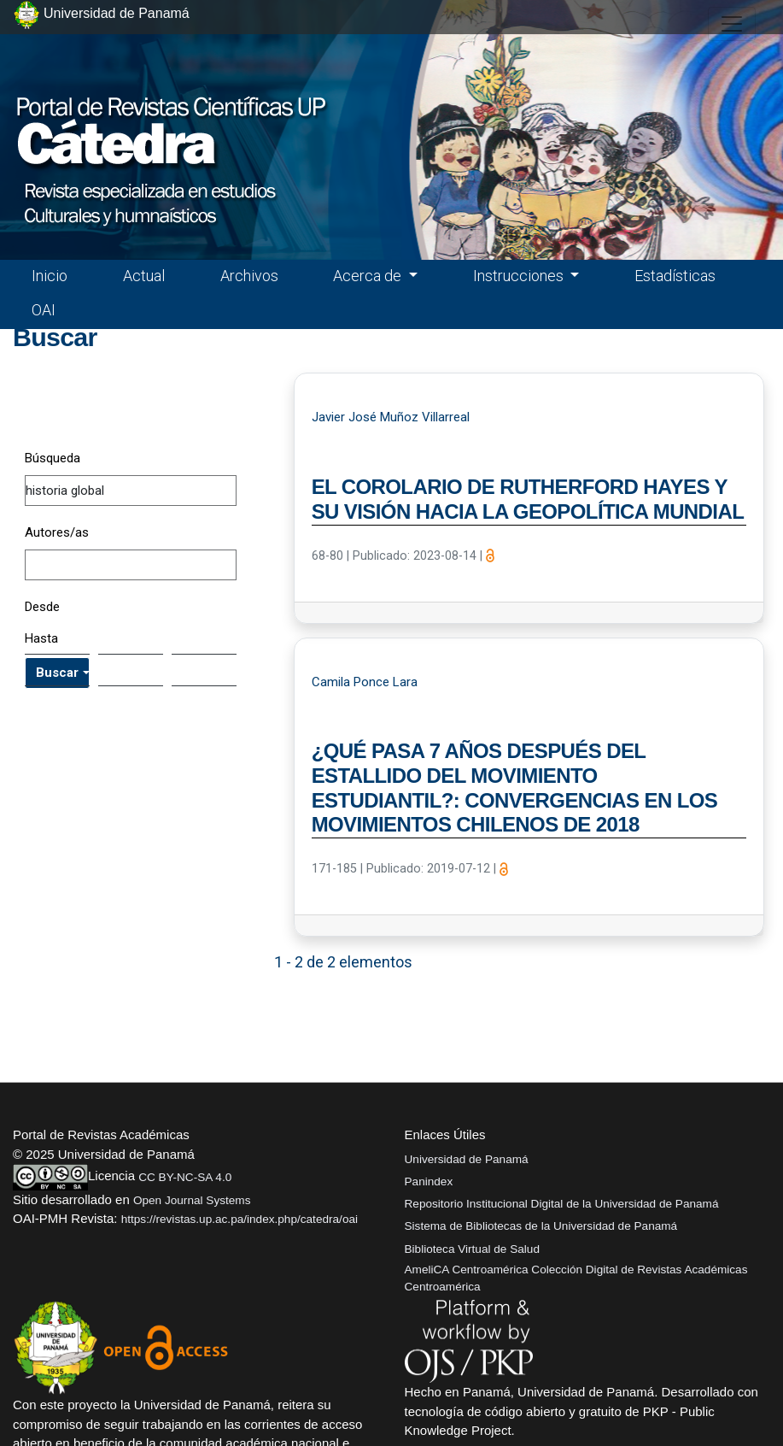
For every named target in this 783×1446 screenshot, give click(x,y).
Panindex (429, 1181)
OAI (44, 310)
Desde (42, 606)
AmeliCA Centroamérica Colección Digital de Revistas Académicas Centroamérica (576, 1278)
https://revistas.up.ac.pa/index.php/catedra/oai (239, 1219)
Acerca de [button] (369, 276)
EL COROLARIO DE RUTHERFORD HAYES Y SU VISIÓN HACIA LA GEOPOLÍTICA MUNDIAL (528, 499)
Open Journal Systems (192, 1200)
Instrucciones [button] (520, 276)
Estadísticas (675, 276)
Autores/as (57, 532)
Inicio (49, 276)
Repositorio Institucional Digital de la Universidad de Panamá (562, 1203)
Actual (144, 276)
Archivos (249, 276)
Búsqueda (52, 458)
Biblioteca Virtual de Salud (472, 1249)
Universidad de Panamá (467, 1159)
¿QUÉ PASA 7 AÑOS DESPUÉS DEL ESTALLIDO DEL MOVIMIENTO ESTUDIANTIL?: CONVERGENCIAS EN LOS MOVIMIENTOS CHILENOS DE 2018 (515, 787)
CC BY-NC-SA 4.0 (184, 1177)
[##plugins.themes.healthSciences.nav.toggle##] (732, 24)
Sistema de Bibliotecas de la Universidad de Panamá (541, 1226)
